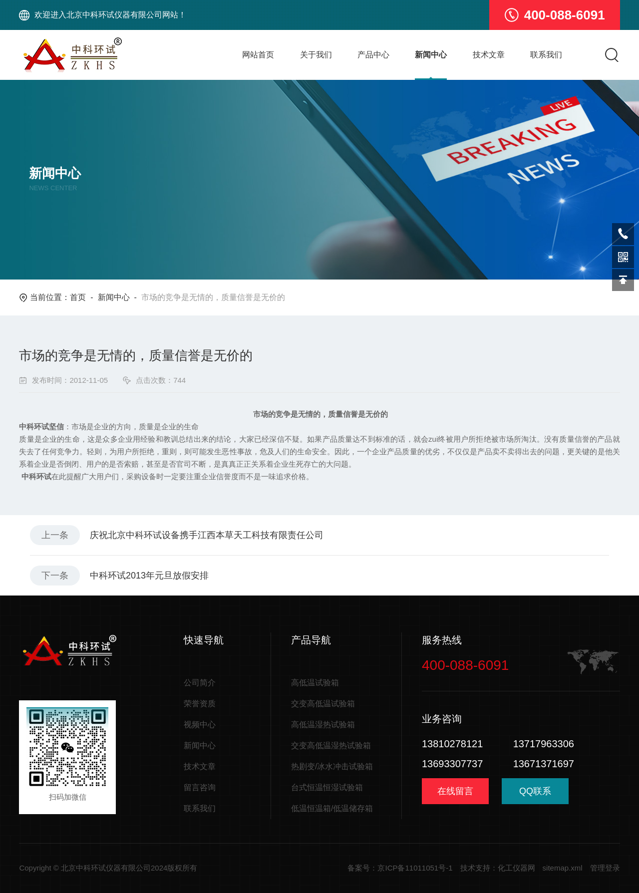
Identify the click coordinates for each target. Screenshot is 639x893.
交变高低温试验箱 (323, 703)
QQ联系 (535, 795)
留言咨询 (200, 787)
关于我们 (316, 54)
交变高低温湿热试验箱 (331, 745)
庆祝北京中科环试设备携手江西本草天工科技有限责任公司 (206, 535)
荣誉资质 (200, 703)
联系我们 (546, 54)
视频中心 (200, 724)
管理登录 (605, 868)
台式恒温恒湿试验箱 (327, 787)
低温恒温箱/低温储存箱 (332, 808)
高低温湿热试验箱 (323, 724)
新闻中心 (431, 54)
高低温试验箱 (315, 682)
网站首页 (258, 54)
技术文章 (489, 54)
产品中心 (373, 54)
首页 (78, 297)
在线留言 (455, 791)
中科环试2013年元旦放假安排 (149, 576)
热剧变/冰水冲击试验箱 (332, 766)
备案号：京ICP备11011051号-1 (399, 868)
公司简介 (200, 682)
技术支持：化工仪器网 (497, 868)
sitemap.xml (563, 868)
